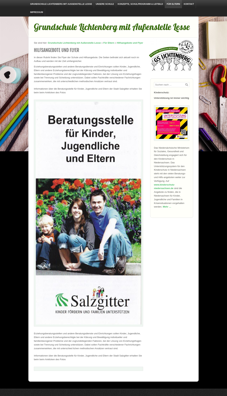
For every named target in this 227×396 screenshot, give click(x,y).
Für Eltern (173, 4)
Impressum (36, 12)
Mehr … (167, 206)
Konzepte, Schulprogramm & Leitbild (140, 4)
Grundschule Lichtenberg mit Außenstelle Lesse (61, 4)
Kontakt (189, 4)
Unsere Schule (105, 4)
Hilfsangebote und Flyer (130, 42)
